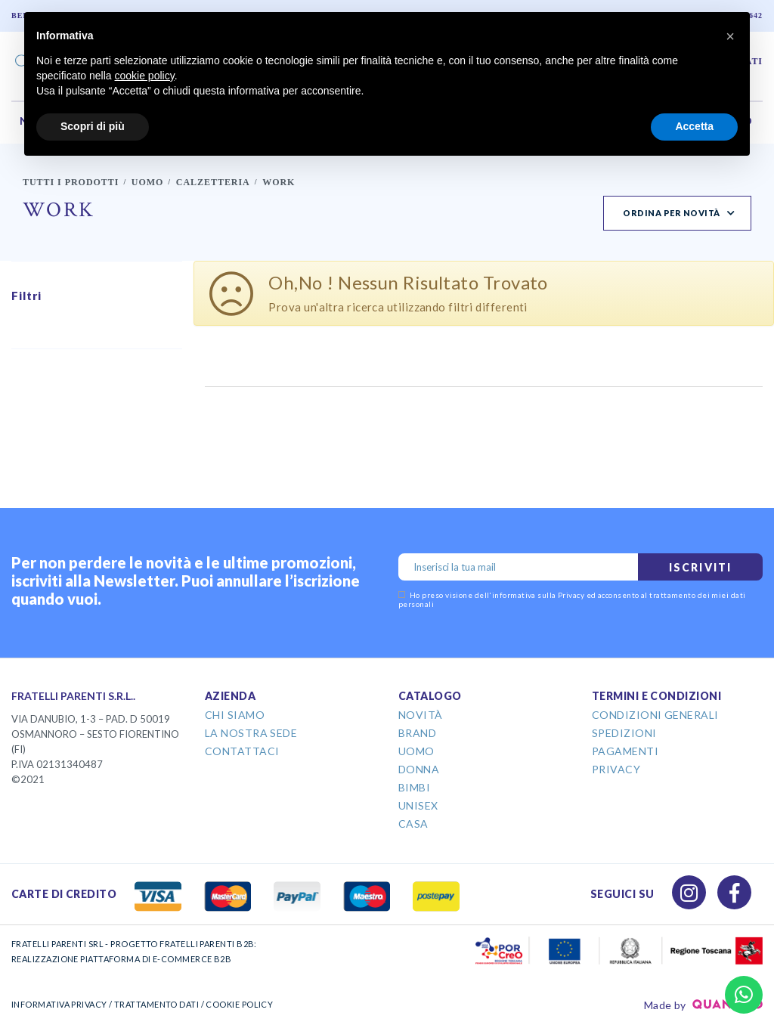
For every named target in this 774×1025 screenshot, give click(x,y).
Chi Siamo (235, 714)
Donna (418, 769)
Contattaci (242, 751)
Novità (420, 714)
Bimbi (414, 787)
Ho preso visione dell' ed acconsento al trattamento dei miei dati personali (572, 599)
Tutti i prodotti (71, 182)
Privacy (616, 769)
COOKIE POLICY (239, 1004)
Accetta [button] (694, 126)
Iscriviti (700, 567)
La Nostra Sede (251, 732)
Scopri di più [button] (92, 126)
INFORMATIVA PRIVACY (59, 1004)
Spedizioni (624, 732)
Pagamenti (625, 751)
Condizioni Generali (655, 714)
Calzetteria (213, 182)
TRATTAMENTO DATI (156, 1004)
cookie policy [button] (145, 76)
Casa (413, 823)
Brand (417, 732)
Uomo (148, 182)
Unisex (418, 805)
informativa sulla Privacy (538, 594)
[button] (730, 36)
